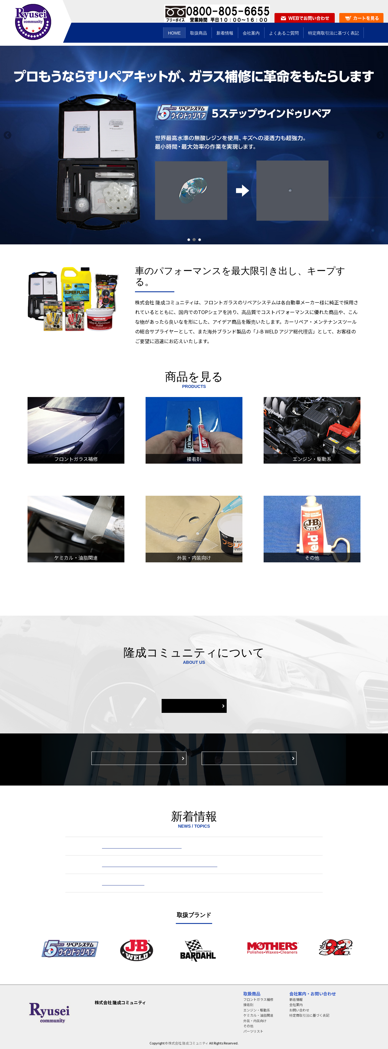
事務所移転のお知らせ (123, 883)
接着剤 (248, 1004)
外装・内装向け (255, 1020)
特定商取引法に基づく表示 (249, 758)
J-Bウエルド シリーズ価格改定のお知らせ (142, 846)
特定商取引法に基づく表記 (309, 1015)
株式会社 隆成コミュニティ (188, 1043)
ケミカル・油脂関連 (258, 1015)
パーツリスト (253, 1031)
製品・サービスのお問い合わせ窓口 (139, 758)
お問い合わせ (299, 1010)
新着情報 (296, 999)
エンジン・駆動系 (256, 1010)
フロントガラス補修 (258, 999)
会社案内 (194, 706)
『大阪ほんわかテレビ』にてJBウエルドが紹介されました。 (159, 865)
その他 (248, 1025)
